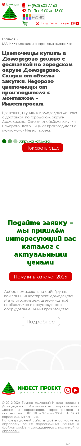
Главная (8, 39)
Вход (44, 23)
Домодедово (12, 4)
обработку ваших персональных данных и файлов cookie (40, 425)
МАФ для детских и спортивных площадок (37, 44)
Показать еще (43, 148)
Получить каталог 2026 (40, 277)
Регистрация (59, 23)
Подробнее (41, 321)
